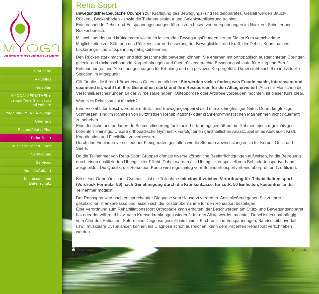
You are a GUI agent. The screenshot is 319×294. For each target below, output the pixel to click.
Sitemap (106, 250)
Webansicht (300, 250)
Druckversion (85, 250)
